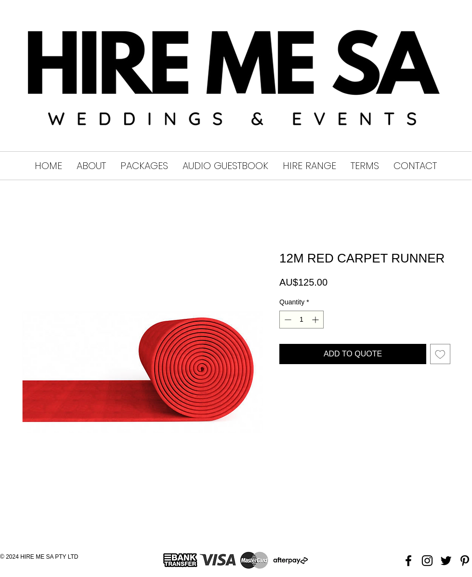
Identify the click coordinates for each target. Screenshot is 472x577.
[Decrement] (287, 319)
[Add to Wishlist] (440, 354)
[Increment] (316, 319)
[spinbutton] (301, 319)
